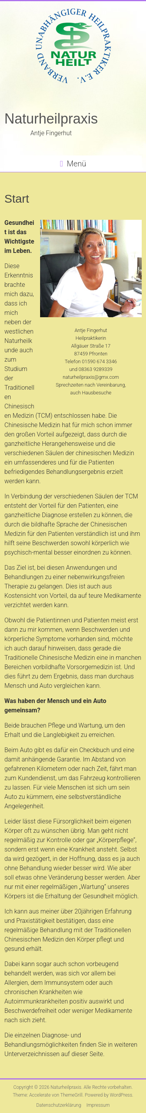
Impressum (98, 1105)
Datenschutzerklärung (58, 1105)
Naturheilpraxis (51, 119)
